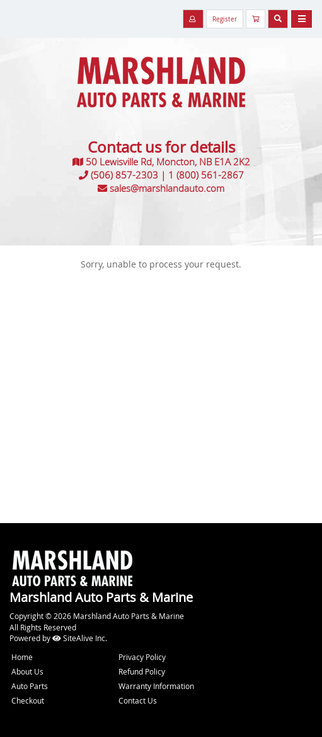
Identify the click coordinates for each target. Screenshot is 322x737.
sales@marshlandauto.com (167, 188)
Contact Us (137, 700)
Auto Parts (29, 686)
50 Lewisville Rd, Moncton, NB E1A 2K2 (168, 161)
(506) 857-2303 (124, 174)
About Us (27, 671)
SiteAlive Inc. (79, 638)
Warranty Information (156, 686)
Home (22, 657)
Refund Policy (141, 671)
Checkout (27, 700)
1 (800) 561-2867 (206, 174)
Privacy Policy (142, 657)
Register (224, 19)
